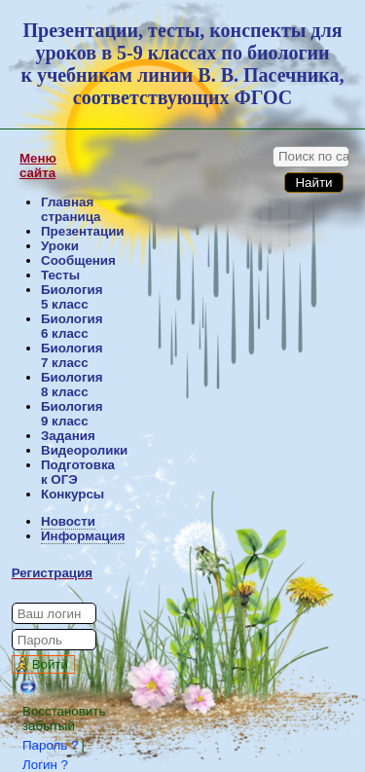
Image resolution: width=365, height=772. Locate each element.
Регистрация (52, 573)
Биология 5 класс (72, 297)
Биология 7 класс (72, 355)
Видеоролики (84, 450)
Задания (68, 435)
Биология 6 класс (72, 326)
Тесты (60, 275)
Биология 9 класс (72, 413)
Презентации (83, 231)
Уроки (60, 246)
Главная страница (71, 209)
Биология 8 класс (72, 384)
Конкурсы (72, 494)
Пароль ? (50, 745)
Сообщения (78, 260)
